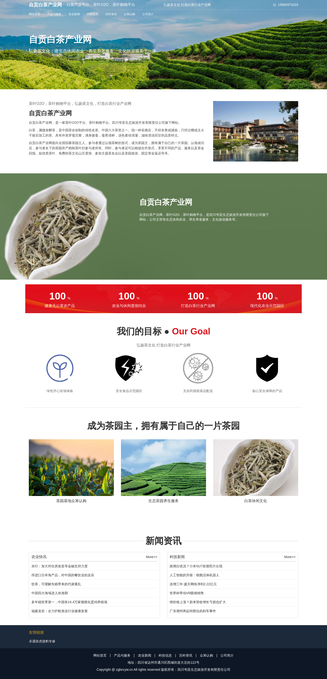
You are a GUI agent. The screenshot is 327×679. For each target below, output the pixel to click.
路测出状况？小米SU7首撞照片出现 (196, 566)
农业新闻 (74, 14)
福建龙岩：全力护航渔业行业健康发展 (59, 611)
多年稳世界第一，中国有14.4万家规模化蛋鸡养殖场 (69, 602)
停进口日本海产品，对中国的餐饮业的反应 (62, 575)
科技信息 (165, 655)
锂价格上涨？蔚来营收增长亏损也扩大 (198, 602)
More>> (151, 557)
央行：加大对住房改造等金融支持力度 (59, 566)
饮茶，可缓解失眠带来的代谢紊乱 (56, 584)
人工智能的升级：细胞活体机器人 (194, 575)
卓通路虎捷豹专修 (42, 641)
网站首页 (34, 14)
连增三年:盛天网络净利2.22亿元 (193, 584)
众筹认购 (129, 14)
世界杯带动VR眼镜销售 (187, 593)
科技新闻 (92, 14)
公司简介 (148, 14)
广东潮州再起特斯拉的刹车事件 (193, 611)
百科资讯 (111, 14)
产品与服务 (54, 14)
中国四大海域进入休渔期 (49, 593)
